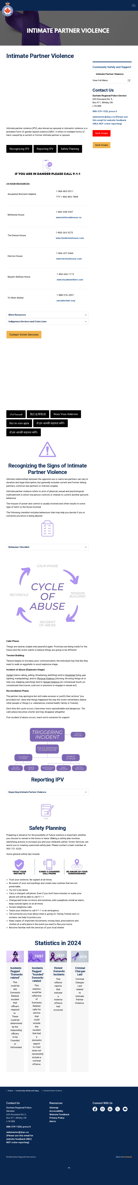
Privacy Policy (56, 1117)
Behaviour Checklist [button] (18, 547)
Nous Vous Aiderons (66, 414)
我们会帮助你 (38, 414)
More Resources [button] (17, 314)
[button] (109, 80)
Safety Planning (70, 149)
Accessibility (56, 1111)
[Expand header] (134, 5)
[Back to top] (69, 1168)
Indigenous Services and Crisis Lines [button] (27, 321)
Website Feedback (59, 1114)
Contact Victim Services (23, 334)
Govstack (128, 1157)
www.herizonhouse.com (69, 258)
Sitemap (53, 1107)
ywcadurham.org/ (66, 300)
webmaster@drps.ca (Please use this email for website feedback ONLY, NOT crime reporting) (110, 120)
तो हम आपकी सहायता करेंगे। (50, 423)
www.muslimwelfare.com (70, 279)
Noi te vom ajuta (19, 423)
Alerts (52, 1121)
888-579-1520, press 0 (105, 111)
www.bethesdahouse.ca (68, 217)
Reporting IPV (45, 149)
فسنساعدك (15, 414)
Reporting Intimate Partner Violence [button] (27, 792)
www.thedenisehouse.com (70, 238)
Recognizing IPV (19, 149)
